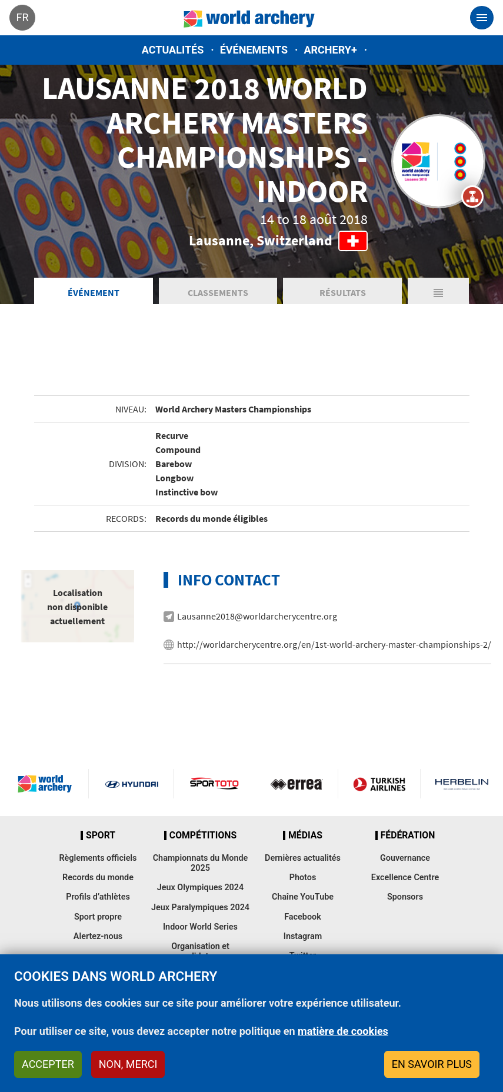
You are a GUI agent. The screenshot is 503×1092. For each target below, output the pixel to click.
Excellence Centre (405, 878)
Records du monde (98, 878)
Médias (305, 835)
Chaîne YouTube (303, 897)
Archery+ (330, 50)
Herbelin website (461, 783)
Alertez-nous (98, 936)
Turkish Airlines (379, 783)
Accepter (48, 1064)
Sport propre (98, 917)
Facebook (302, 917)
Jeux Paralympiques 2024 (200, 908)
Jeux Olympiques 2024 (200, 888)
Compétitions (202, 835)
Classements (218, 292)
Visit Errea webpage (297, 783)
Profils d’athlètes (98, 897)
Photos (303, 878)
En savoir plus (432, 1064)
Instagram (303, 936)
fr (22, 17)
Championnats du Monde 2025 (200, 863)
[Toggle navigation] (482, 17)
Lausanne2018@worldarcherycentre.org (257, 616)
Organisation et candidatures (200, 951)
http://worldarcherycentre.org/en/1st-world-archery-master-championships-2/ (334, 644)
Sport (100, 835)
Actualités (173, 50)
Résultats (342, 292)
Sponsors (405, 897)
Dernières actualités (303, 858)
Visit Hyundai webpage (131, 783)
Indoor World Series (200, 927)
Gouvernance (405, 858)
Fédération (408, 835)
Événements (254, 50)
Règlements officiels (97, 858)
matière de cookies (343, 1031)
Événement (93, 292)
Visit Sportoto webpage (214, 783)
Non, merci (128, 1064)
